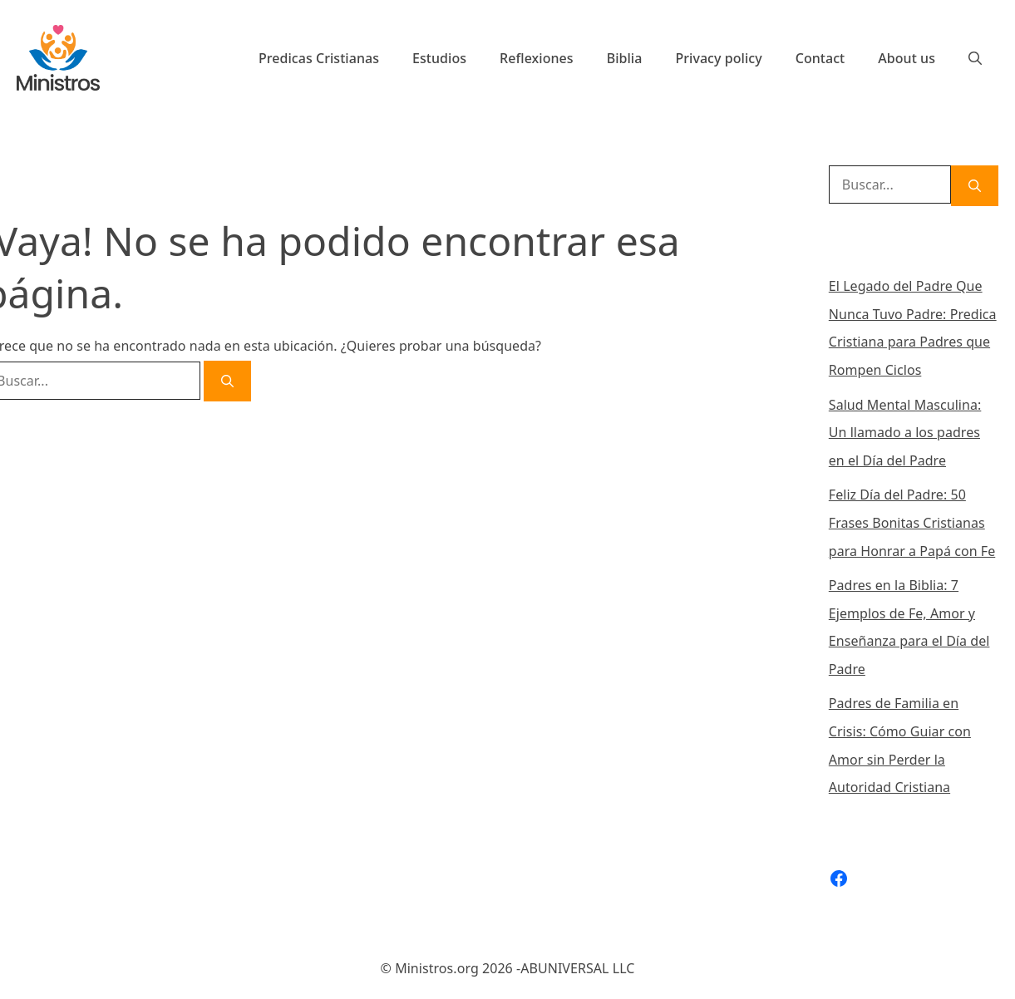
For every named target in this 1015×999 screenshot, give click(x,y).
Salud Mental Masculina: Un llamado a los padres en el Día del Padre (905, 433)
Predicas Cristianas (319, 58)
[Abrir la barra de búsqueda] (975, 58)
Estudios (439, 58)
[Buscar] (227, 381)
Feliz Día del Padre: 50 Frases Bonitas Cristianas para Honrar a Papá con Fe (912, 522)
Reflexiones (537, 58)
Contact (820, 58)
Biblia (625, 58)
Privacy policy (718, 58)
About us (906, 58)
